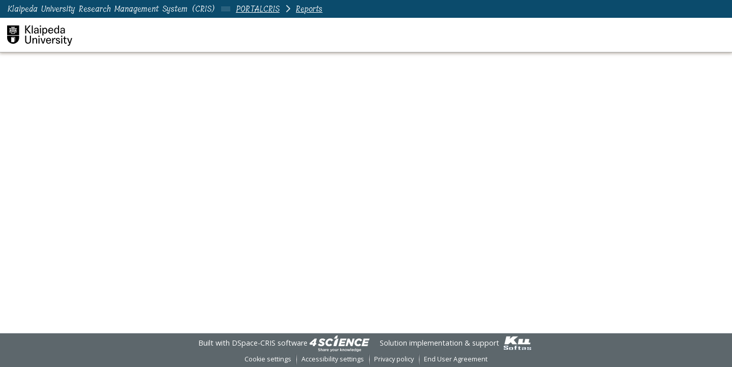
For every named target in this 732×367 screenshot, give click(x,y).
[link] (340, 343)
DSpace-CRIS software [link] (270, 343)
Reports (309, 9)
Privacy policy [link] (394, 359)
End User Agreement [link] (455, 359)
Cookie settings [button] (268, 359)
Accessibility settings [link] (332, 359)
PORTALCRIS (258, 9)
